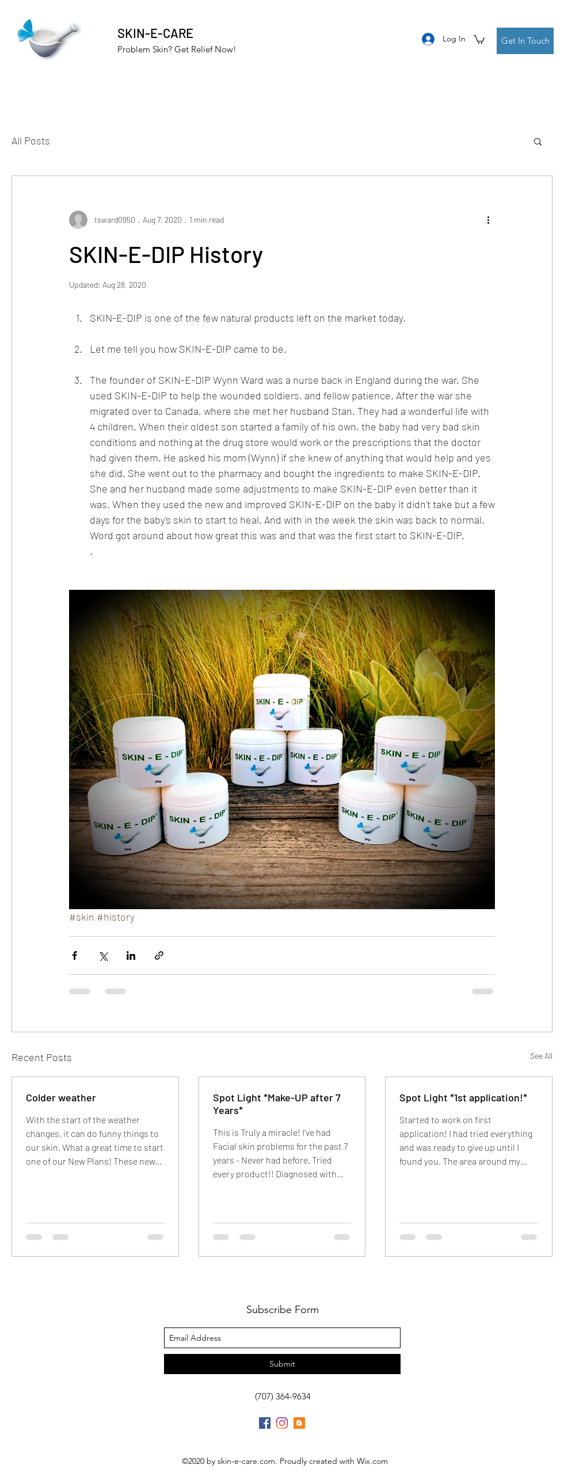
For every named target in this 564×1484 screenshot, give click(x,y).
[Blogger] (299, 1423)
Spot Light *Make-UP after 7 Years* (277, 1103)
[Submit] (282, 1364)
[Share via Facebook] (74, 955)
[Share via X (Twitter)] (102, 955)
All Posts (31, 140)
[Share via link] (159, 955)
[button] (479, 39)
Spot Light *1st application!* (463, 1097)
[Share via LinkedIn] (130, 955)
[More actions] (488, 220)
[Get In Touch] (525, 41)
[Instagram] (282, 1423)
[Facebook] (264, 1423)
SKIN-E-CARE (155, 32)
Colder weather (61, 1097)
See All (541, 1055)
